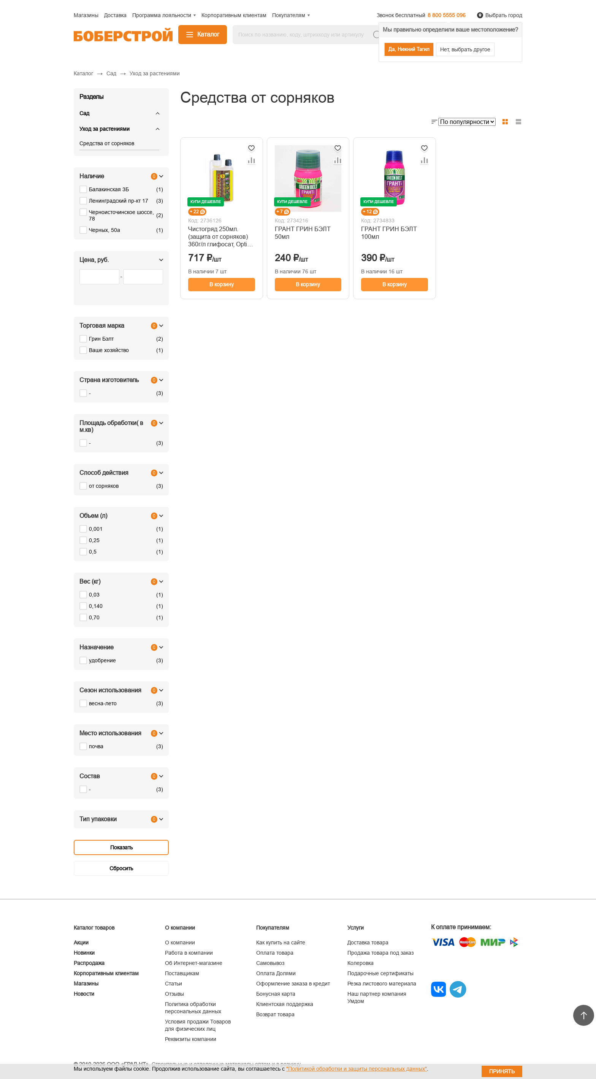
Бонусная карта (275, 994)
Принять (502, 1071)
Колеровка (360, 963)
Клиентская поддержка (284, 1004)
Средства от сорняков (106, 143)
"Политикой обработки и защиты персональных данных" (356, 1069)
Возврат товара (275, 1014)
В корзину (221, 284)
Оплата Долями (276, 973)
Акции (81, 942)
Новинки (84, 953)
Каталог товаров (94, 928)
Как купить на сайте (280, 942)
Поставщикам (182, 973)
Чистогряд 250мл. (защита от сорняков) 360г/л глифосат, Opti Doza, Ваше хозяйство (220, 237)
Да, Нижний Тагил (409, 49)
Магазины (86, 984)
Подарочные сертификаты (380, 973)
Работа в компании (189, 953)
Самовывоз (270, 963)
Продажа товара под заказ (380, 953)
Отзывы (174, 994)
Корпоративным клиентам (106, 973)
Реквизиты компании (190, 1039)
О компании (180, 942)
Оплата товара (274, 953)
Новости (84, 994)
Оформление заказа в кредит (293, 984)
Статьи (173, 984)
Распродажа (89, 963)
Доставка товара (367, 942)
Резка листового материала (381, 984)
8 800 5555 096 (447, 15)
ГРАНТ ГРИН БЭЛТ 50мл (303, 233)
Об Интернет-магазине (193, 963)
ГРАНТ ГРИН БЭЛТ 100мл (389, 233)
